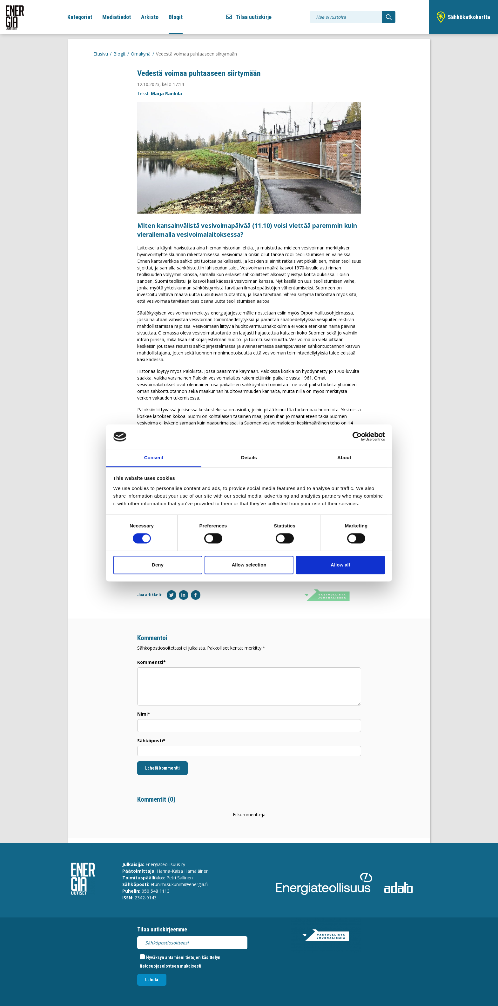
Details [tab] (249, 457)
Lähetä (151, 979)
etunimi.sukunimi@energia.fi (179, 884)
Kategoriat (79, 17)
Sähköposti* (151, 741)
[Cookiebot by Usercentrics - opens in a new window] (357, 436)
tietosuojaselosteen (159, 966)
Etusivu (100, 54)
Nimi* (143, 714)
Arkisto (149, 17)
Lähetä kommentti (162, 768)
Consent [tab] (154, 457)
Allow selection (249, 564)
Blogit (176, 17)
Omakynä (141, 54)
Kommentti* (151, 662)
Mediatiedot (116, 17)
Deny (158, 564)
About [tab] (344, 457)
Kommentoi (152, 638)
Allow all (340, 564)
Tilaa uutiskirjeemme (162, 929)
